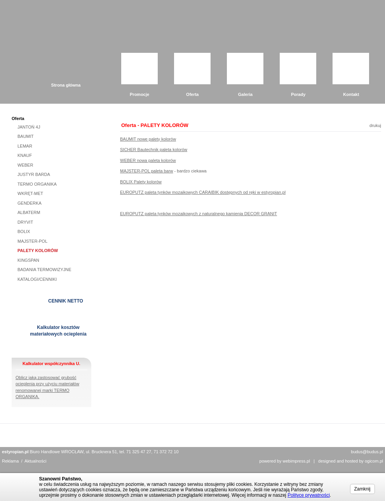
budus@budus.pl (367, 451)
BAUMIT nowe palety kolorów (148, 139)
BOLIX (23, 231)
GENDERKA (29, 203)
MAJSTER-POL (32, 241)
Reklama (10, 461)
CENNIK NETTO (65, 301)
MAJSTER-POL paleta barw (146, 171)
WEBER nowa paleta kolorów (148, 160)
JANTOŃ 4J (28, 127)
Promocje (139, 94)
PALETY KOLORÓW (37, 250)
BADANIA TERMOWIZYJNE (44, 269)
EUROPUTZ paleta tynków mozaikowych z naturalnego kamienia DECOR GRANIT (198, 213)
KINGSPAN (28, 260)
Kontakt (351, 94)
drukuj (375, 125)
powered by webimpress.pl (285, 461)
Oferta (192, 94)
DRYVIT (25, 222)
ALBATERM (28, 212)
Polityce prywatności (308, 495)
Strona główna (66, 85)
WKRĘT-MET (30, 193)
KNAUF (24, 155)
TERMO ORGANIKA (37, 184)
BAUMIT (25, 136)
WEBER (25, 165)
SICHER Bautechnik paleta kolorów (153, 149)
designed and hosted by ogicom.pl (350, 461)
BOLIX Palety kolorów (141, 181)
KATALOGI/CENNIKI (37, 279)
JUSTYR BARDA (33, 174)
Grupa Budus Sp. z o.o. (81, 31)
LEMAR (24, 146)
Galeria (245, 94)
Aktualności (35, 461)
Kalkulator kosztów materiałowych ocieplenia (58, 331)
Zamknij (362, 489)
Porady (298, 94)
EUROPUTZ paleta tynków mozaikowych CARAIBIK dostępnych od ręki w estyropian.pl (203, 192)
